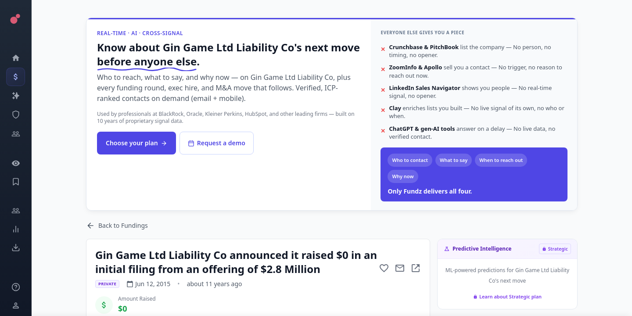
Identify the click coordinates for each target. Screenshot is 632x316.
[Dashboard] (15, 58)
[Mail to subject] (400, 268)
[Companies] (15, 95)
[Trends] (15, 229)
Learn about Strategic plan (507, 296)
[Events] (15, 77)
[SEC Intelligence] (15, 114)
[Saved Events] (15, 181)
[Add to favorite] (384, 268)
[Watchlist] (15, 163)
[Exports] (15, 247)
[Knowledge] (15, 287)
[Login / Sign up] (15, 305)
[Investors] (15, 134)
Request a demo (216, 143)
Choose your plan (136, 143)
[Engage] (15, 210)
